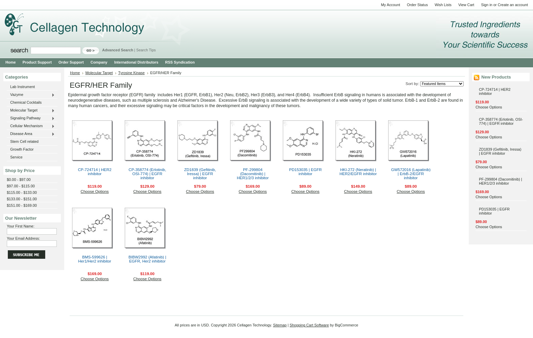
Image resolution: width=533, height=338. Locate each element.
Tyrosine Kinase (131, 73)
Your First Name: (20, 226)
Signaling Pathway (31, 118)
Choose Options (95, 191)
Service (16, 157)
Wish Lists (443, 5)
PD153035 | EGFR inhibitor (305, 172)
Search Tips (146, 50)
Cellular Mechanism (31, 126)
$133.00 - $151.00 (22, 199)
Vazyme (31, 94)
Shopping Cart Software (309, 325)
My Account (390, 5)
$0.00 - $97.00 (19, 180)
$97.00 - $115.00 (21, 186)
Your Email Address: (23, 238)
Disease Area (31, 134)
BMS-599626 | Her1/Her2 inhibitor (94, 259)
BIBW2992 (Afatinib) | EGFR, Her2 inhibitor (147, 259)
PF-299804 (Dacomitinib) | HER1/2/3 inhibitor (253, 174)
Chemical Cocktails (25, 102)
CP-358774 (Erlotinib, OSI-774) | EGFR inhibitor (147, 174)
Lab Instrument (22, 87)
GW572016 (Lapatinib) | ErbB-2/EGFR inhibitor (410, 174)
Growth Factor (22, 149)
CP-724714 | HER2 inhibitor (94, 172)
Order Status (417, 5)
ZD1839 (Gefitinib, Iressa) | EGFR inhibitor (200, 174)
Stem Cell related (24, 141)
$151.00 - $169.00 (22, 205)
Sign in (486, 5)
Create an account (513, 5)
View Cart (466, 5)
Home (75, 73)
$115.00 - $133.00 (22, 192)
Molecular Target (31, 110)
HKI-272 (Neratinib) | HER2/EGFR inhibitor (358, 172)
